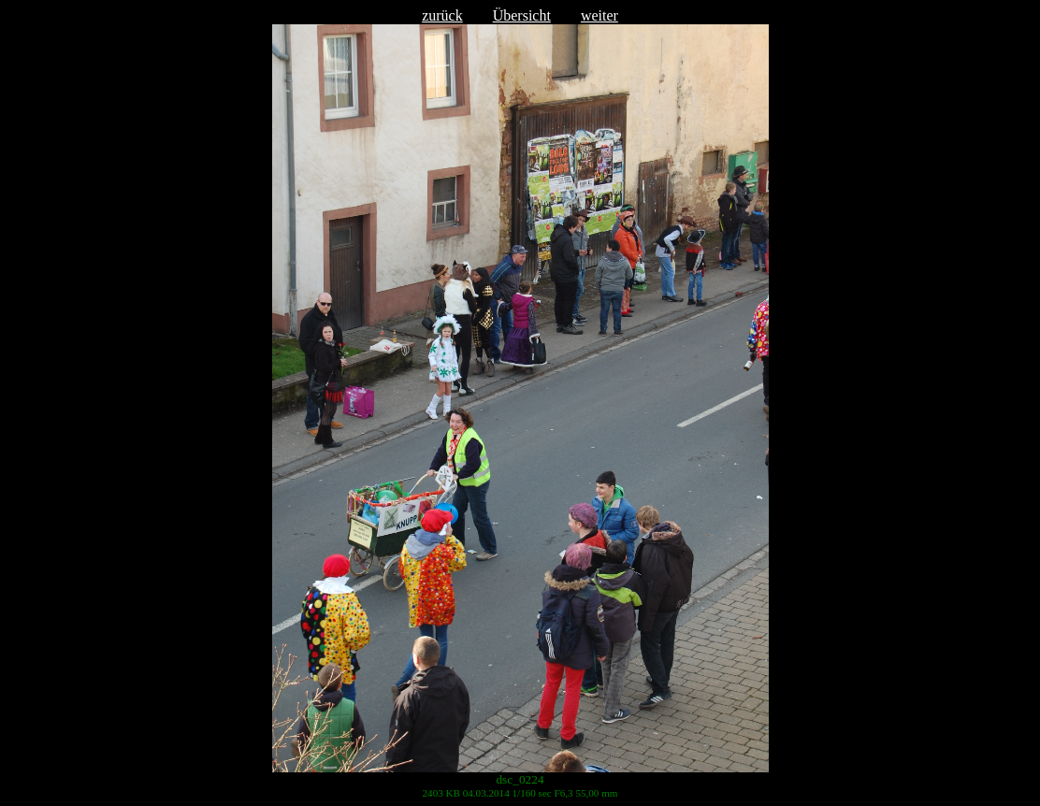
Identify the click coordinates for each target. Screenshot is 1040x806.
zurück (442, 15)
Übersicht (522, 15)
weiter (599, 15)
